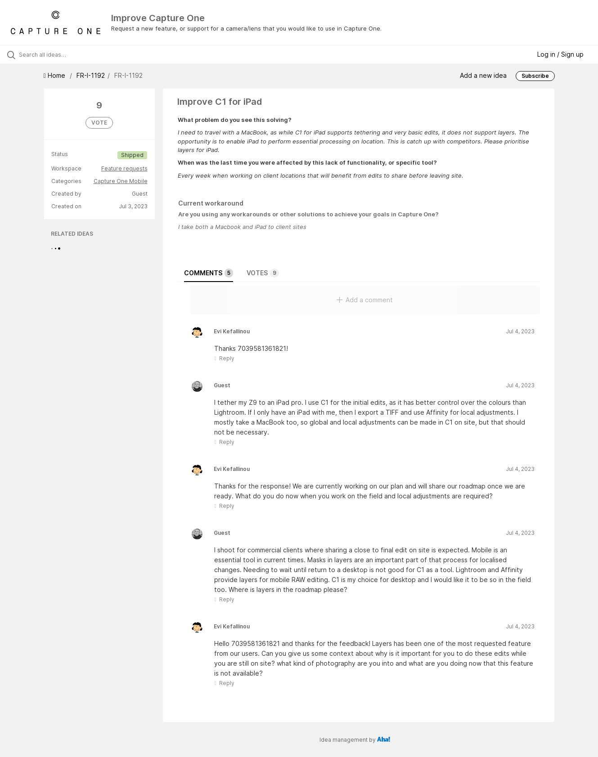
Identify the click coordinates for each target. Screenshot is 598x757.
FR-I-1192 (90, 75)
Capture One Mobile (121, 181)
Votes (263, 273)
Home (55, 75)
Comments (208, 273)
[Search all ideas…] (71, 54)
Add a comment (365, 300)
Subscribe (535, 75)
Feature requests (124, 168)
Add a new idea (483, 75)
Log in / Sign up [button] (560, 54)
